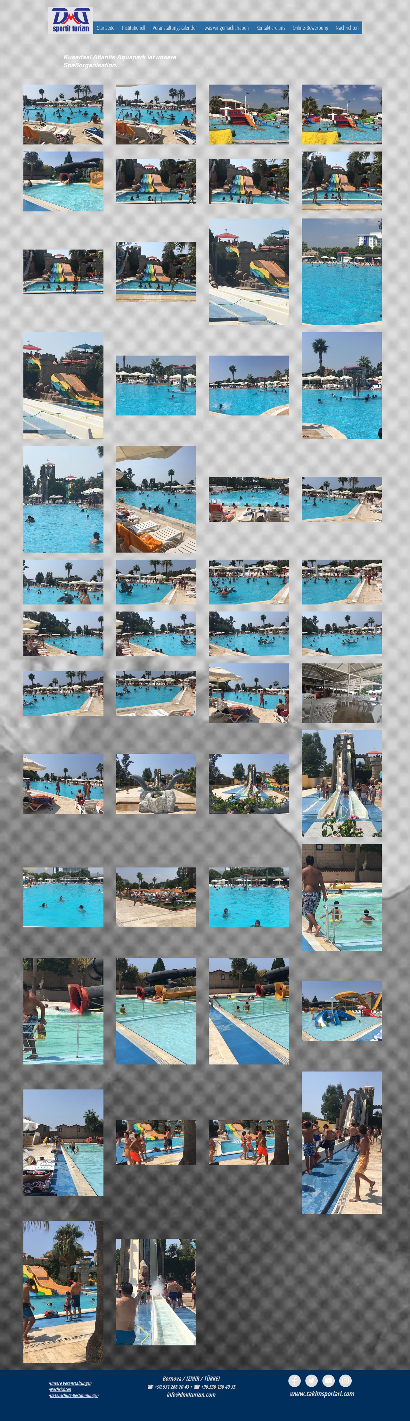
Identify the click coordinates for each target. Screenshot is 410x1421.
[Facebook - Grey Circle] (294, 1381)
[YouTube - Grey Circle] (328, 1381)
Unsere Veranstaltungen (70, 1383)
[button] (133, 27)
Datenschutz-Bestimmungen (74, 1395)
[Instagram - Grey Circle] (345, 1381)
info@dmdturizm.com (191, 1394)
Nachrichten (60, 1389)
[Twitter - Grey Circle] (311, 1381)
